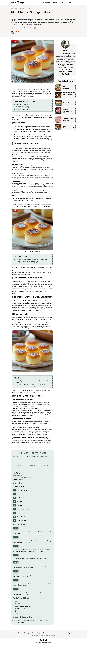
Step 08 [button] (16, 589)
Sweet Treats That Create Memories (26, 16)
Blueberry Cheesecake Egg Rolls (68, 127)
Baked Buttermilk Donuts (67, 95)
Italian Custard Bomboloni (67, 87)
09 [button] (14, 520)
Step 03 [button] (16, 546)
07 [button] (14, 513)
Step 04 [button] (16, 555)
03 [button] (14, 498)
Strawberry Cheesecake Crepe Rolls (68, 111)
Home (12, 8)
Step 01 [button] (16, 528)
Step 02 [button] (16, 537)
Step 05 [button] (16, 562)
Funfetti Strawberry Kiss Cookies (68, 119)
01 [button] (14, 490)
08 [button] (14, 517)
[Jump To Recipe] (42, 28)
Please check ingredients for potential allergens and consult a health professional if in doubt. (30, 621)
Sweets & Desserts (24, 472)
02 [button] (14, 494)
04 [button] (14, 501)
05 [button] (14, 505)
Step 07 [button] (16, 580)
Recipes (16, 8)
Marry (17, 470)
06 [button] (14, 509)
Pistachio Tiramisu (68, 103)
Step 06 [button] (16, 571)
